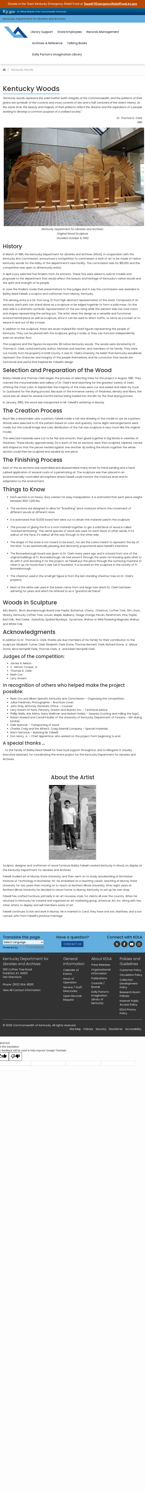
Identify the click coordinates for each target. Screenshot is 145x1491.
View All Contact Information (22, 990)
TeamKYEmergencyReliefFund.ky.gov (110, 3)
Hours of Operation (70, 980)
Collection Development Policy (129, 983)
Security (101, 1029)
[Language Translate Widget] (23, 942)
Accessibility (133, 1029)
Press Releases (100, 965)
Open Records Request (72, 998)
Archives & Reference (47, 43)
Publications (99, 978)
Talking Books (77, 43)
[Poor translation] (15, 1056)
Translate (31, 947)
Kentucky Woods (22, 70)
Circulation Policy (131, 975)
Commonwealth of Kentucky (32, 1025)
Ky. (9, 11)
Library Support (42, 32)
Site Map (75, 1029)
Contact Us (72, 945)
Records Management (102, 32)
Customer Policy (130, 970)
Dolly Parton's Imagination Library (57, 54)
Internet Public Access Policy (129, 1002)
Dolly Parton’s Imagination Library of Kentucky (100, 997)
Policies (88, 1029)
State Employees (69, 32)
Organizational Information (100, 971)
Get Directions (12, 977)
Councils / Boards (98, 985)
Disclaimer (116, 1029)
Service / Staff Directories (72, 989)
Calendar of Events (71, 972)
